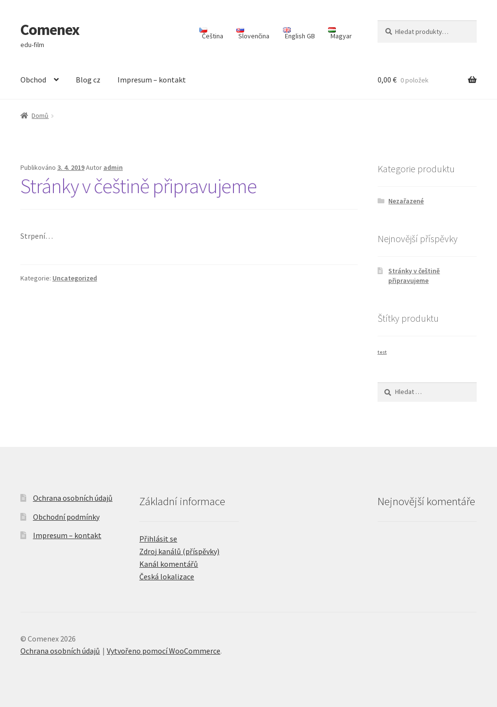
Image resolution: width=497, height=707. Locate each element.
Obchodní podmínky (66, 517)
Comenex (49, 29)
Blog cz (88, 79)
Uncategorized (74, 278)
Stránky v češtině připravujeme (138, 185)
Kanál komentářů (168, 564)
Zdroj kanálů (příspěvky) (179, 551)
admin (113, 167)
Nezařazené (406, 201)
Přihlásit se (158, 538)
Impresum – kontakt (151, 79)
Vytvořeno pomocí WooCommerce (163, 651)
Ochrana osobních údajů (73, 498)
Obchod (33, 79)
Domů (40, 115)
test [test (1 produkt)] (382, 352)
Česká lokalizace (166, 576)
